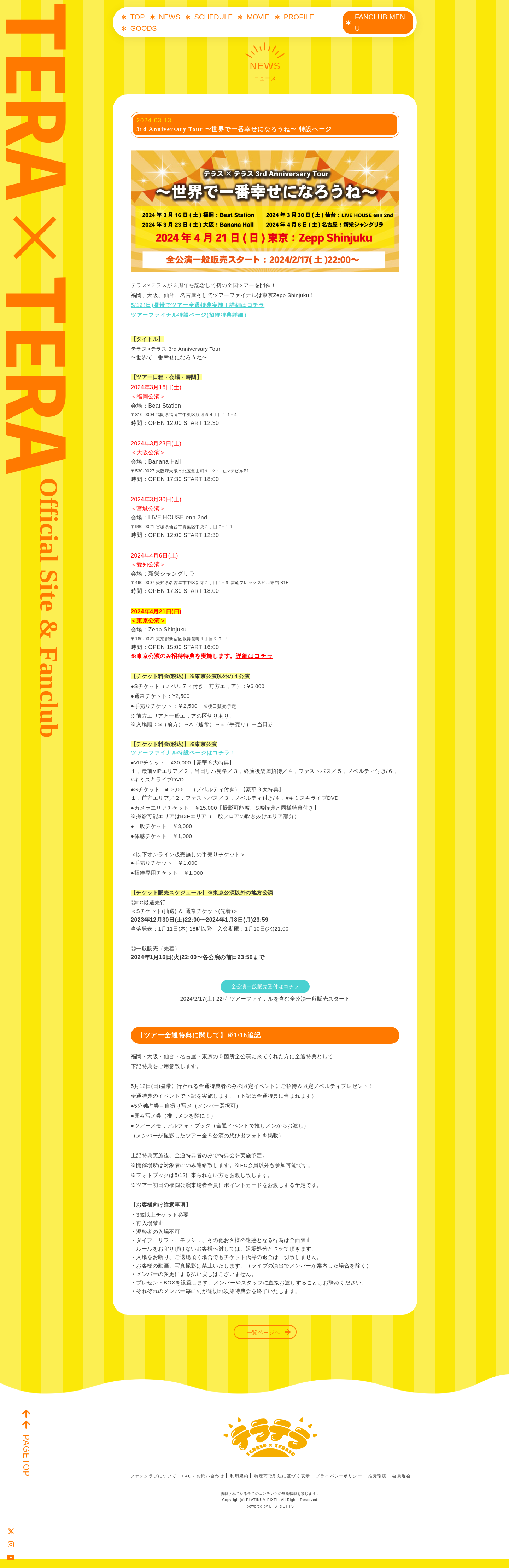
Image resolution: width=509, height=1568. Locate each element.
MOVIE (258, 17)
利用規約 (239, 1484)
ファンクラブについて (152, 1484)
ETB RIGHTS (281, 1515)
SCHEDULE (213, 17)
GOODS (143, 28)
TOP (137, 17)
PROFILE (299, 17)
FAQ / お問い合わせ (203, 1484)
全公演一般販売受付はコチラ (265, 991)
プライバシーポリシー (339, 1484)
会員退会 (402, 1484)
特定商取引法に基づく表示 (282, 1484)
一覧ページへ (263, 1337)
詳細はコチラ (254, 661)
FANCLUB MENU (380, 22)
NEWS (169, 17)
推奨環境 (377, 1484)
